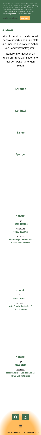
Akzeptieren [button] (25, 18)
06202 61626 (20, 365)
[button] (20, 426)
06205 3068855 (20, 224)
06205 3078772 (20, 298)
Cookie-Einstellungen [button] (10, 18)
